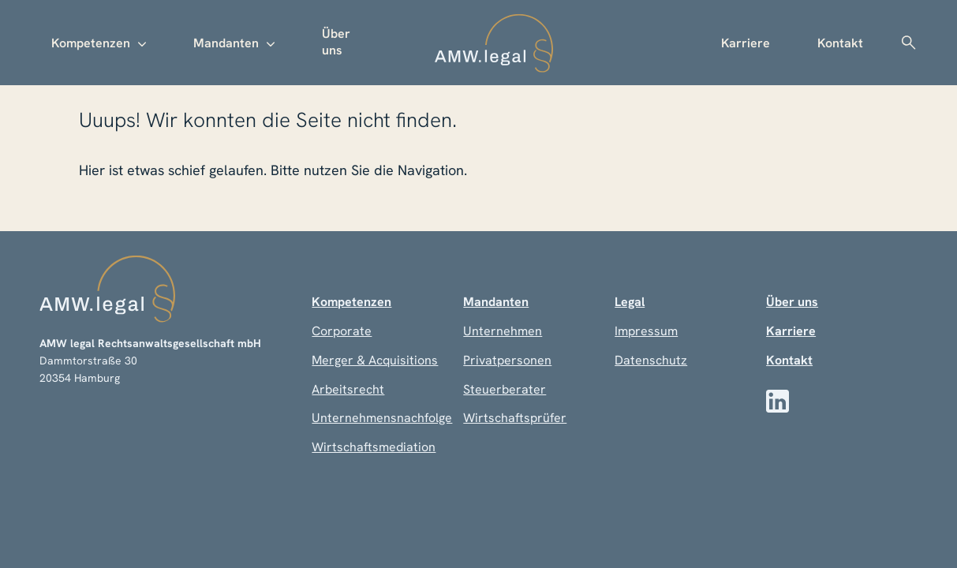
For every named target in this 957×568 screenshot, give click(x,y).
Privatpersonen (507, 360)
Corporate (342, 331)
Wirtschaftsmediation (374, 447)
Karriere (745, 43)
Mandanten (226, 43)
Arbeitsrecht (348, 389)
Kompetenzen (90, 43)
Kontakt (840, 43)
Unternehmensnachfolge (382, 417)
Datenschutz (651, 360)
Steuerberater (504, 389)
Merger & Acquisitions (375, 360)
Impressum (646, 331)
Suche (908, 42)
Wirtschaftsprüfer (514, 417)
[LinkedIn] (777, 401)
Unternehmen (502, 331)
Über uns (336, 41)
